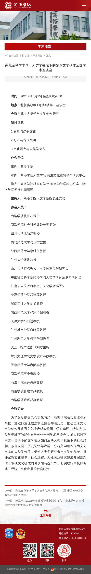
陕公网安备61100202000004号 (67, 569)
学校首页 (24, 55)
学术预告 (37, 55)
